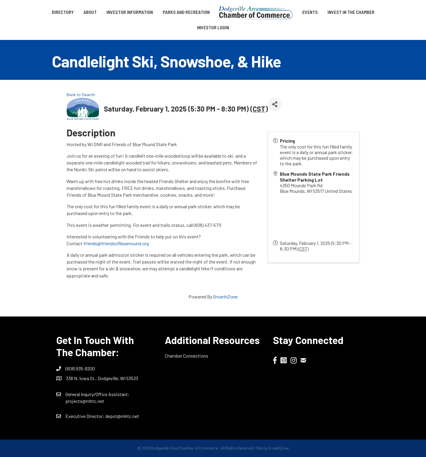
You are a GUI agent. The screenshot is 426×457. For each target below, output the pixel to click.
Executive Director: (85, 416)
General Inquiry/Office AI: (97, 394)
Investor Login (213, 27)
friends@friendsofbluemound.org (116, 243)
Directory (63, 12)
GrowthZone (225, 296)
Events (310, 12)
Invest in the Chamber (351, 12)
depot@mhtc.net (122, 416)
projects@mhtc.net (84, 401)
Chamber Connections (186, 356)
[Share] (274, 104)
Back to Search (81, 94)
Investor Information (129, 12)
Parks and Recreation (186, 12)
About (90, 12)
